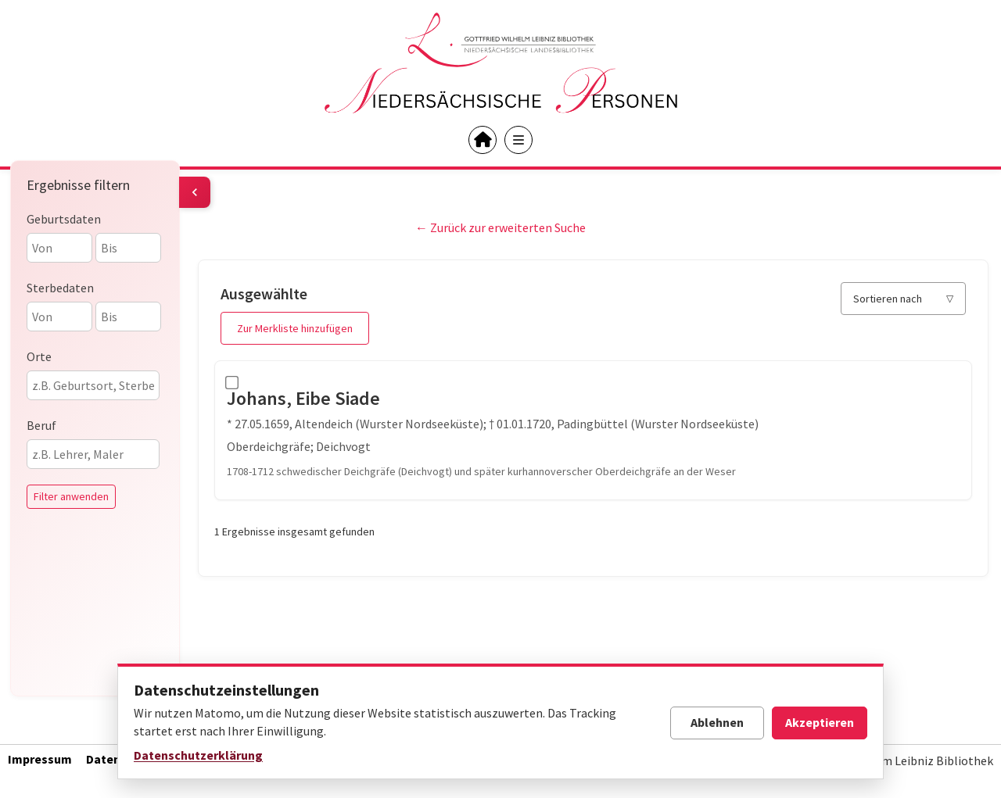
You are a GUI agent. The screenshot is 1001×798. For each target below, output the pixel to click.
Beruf (41, 425)
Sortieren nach (887, 299)
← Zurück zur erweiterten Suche (500, 227)
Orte (39, 356)
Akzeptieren (819, 722)
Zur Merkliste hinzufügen (295, 328)
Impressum (40, 759)
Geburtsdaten (64, 219)
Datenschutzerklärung (198, 755)
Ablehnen (717, 722)
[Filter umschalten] (194, 192)
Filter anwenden (71, 496)
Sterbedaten (60, 287)
